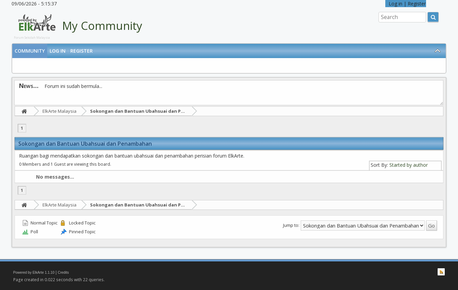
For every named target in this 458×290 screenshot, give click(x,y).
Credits (63, 272)
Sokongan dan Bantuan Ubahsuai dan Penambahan (149, 111)
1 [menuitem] (22, 128)
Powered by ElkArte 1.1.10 (34, 272)
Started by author (408, 165)
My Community (102, 25)
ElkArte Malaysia (59, 111)
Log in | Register (406, 3)
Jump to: (291, 225)
